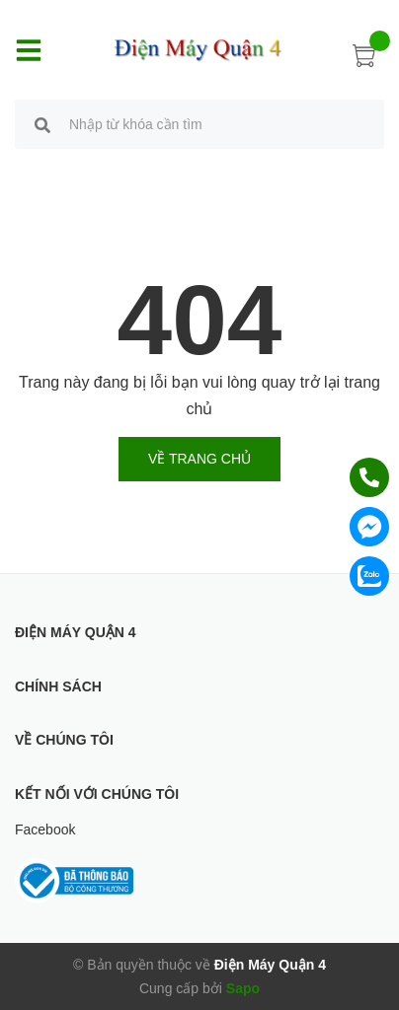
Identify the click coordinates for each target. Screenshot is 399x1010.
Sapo (243, 988)
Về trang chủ (199, 459)
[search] (42, 127)
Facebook (45, 829)
